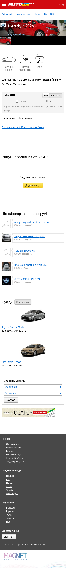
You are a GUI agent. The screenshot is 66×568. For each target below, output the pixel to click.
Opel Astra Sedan (11, 362)
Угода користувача (15, 462)
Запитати (9, 536)
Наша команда (13, 454)
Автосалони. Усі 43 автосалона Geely (23, 127)
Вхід (61, 4)
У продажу (56, 95)
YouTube (10, 518)
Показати (11, 400)
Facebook (10, 508)
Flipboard (10, 511)
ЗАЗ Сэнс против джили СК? (30, 265)
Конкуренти (22, 302)
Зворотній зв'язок (14, 458)
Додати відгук (33, 185)
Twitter (9, 515)
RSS (8, 522)
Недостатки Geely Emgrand (29, 236)
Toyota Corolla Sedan (13, 327)
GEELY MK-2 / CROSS (27, 279)
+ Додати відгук (17, 34)
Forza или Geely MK (25, 250)
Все (46, 95)
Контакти (10, 451)
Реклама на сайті (14, 447)
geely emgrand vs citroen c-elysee (33, 222)
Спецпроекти (12, 444)
